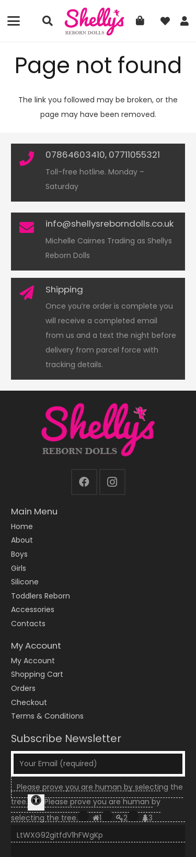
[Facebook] (84, 482)
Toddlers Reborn (40, 596)
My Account (33, 660)
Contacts (28, 623)
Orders (23, 688)
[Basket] (140, 21)
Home (22, 526)
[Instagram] (112, 482)
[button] (14, 21)
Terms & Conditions (47, 716)
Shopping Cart (37, 674)
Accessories (32, 609)
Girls (18, 568)
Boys (19, 554)
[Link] (184, 21)
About (22, 540)
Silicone (25, 582)
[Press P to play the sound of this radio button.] (83, 816)
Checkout (29, 702)
